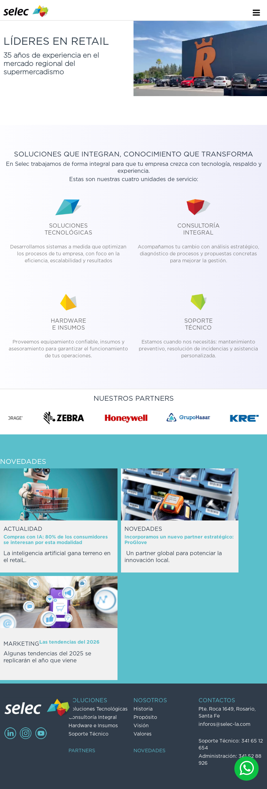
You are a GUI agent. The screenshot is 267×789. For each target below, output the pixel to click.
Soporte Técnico (88, 734)
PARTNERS (81, 751)
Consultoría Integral (92, 717)
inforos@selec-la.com (224, 724)
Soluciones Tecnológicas (98, 709)
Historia (143, 709)
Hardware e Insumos (93, 726)
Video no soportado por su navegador (200, 58)
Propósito (145, 717)
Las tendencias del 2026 (69, 642)
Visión (141, 726)
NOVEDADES (149, 751)
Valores (143, 734)
